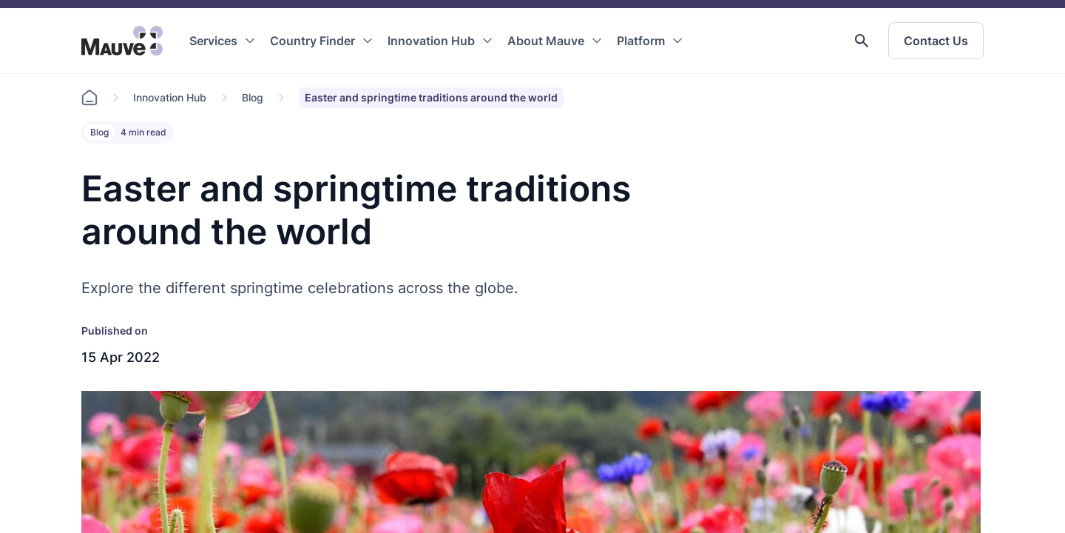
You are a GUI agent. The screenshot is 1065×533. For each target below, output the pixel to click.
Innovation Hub (431, 40)
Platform (641, 40)
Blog (252, 97)
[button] (861, 41)
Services (213, 40)
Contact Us (936, 40)
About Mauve (545, 40)
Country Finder (312, 40)
